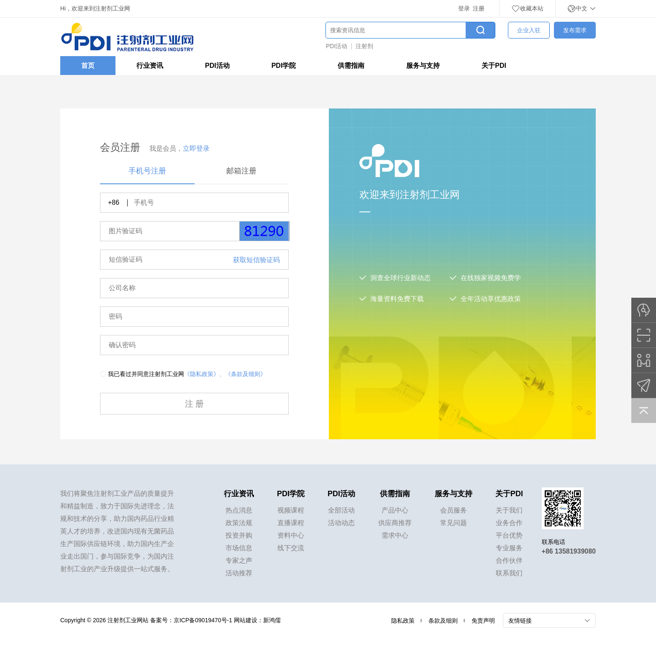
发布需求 (575, 30)
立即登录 (196, 148)
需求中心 (395, 535)
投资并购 (239, 535)
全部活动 (341, 510)
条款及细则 (443, 620)
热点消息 (239, 510)
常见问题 (453, 522)
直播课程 (290, 522)
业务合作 (509, 522)
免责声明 (483, 620)
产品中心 (395, 510)
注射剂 (364, 46)
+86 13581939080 (569, 551)
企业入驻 (529, 30)
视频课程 (290, 510)
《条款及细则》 (245, 374)
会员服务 (453, 510)
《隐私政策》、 (204, 374)
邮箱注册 (241, 171)
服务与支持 (423, 65)
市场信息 (239, 547)
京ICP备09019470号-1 (203, 620)
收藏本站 (527, 8)
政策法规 (239, 522)
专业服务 (509, 547)
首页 (88, 65)
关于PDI (494, 65)
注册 (478, 8)
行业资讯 (149, 65)
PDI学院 (284, 65)
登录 (464, 8)
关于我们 (509, 510)
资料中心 (290, 535)
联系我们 (509, 573)
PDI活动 (336, 46)
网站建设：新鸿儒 (257, 620)
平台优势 (509, 535)
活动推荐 (239, 573)
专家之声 (239, 560)
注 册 (194, 403)
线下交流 (290, 547)
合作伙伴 (509, 560)
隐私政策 (403, 620)
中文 (581, 8)
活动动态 (341, 522)
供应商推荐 (395, 522)
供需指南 (351, 65)
